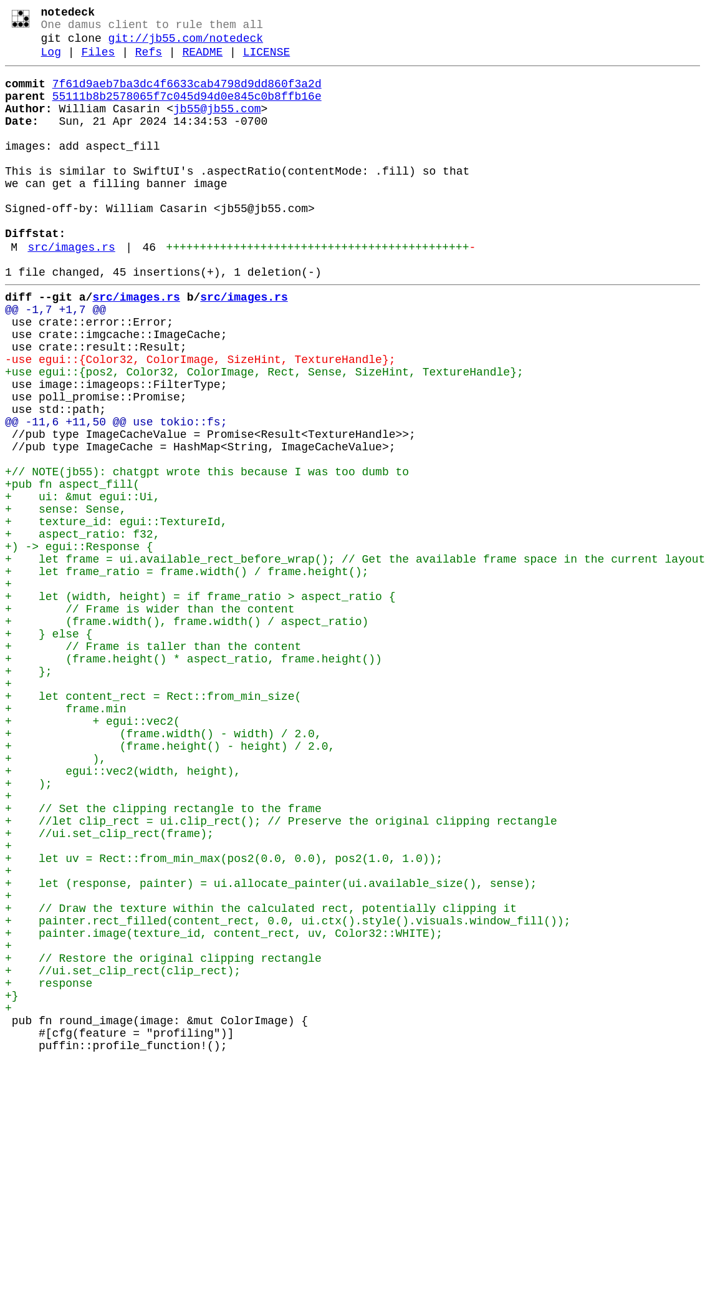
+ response (48, 1169)
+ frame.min (65, 840)
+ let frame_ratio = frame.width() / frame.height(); (186, 675)
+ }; (28, 795)
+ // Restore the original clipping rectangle (163, 1139)
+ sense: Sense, (65, 600)
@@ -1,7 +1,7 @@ (55, 361)
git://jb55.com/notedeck (185, 44)
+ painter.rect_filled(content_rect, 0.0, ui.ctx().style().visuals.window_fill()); (287, 1094)
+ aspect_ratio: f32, (82, 630)
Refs (148, 61)
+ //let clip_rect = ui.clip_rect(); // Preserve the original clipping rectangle (281, 974)
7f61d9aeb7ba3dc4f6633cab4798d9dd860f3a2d (187, 95)
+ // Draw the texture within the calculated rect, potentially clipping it (261, 1079)
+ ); (28, 930)
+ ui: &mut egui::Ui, (82, 585)
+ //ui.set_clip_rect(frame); (109, 989)
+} (12, 1184)
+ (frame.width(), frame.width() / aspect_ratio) (186, 735)
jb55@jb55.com (217, 125)
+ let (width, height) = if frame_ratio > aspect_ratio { (200, 705)
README (202, 61)
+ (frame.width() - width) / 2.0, (163, 870)
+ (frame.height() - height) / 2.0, (170, 885)
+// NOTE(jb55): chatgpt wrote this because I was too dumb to (207, 555)
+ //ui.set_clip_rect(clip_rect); (123, 1154)
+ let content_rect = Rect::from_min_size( (153, 825)
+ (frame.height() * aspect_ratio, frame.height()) (193, 780)
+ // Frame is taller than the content (153, 765)
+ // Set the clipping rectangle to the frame (163, 959)
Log (51, 61)
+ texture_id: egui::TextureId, (116, 615)
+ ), (55, 900)
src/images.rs (71, 291)
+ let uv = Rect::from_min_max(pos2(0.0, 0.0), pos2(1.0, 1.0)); (224, 1019)
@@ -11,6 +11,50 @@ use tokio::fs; (116, 495)
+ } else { (48, 750)
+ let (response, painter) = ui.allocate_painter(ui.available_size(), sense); (271, 1049)
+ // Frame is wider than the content (149, 720)
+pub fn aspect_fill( (72, 570)
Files (98, 61)
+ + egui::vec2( (92, 855)
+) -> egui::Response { (79, 645)
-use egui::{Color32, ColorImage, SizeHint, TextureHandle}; (200, 421)
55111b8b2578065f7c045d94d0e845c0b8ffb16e (187, 110)
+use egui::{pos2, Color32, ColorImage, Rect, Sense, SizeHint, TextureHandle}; (264, 436)
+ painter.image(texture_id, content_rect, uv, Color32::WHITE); (224, 1109)
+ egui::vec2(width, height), (123, 915)
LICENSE (266, 61)
